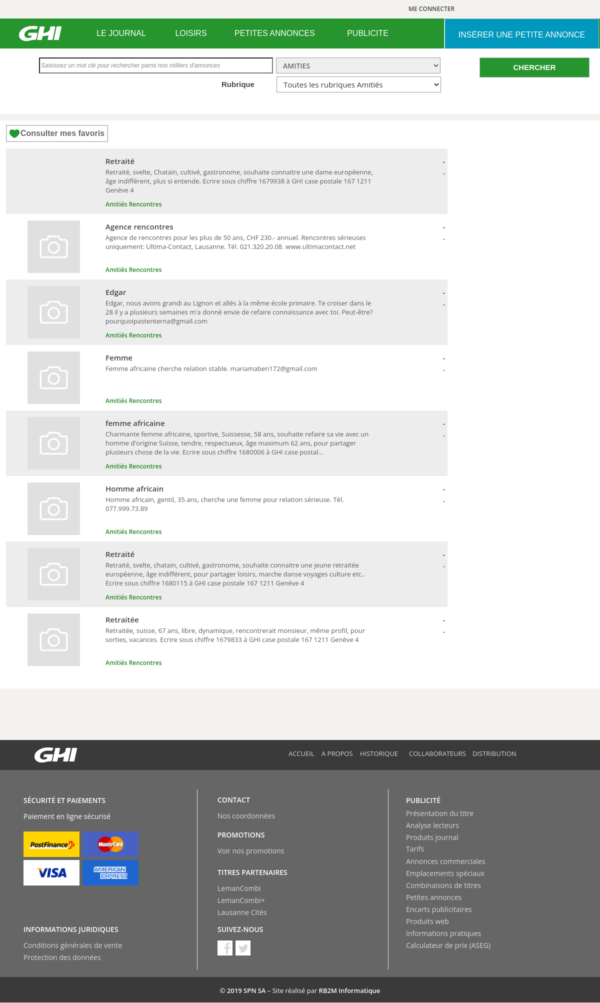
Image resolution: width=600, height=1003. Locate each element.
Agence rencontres (140, 227)
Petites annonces (434, 897)
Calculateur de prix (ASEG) (448, 945)
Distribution (494, 753)
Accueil (301, 753)
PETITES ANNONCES (274, 33)
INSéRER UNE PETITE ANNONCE (521, 34)
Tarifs (415, 849)
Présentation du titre (440, 813)
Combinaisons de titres (443, 885)
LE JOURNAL (121, 33)
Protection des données (62, 957)
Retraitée (122, 619)
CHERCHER (534, 67)
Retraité (120, 161)
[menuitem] (121, 33)
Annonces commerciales (446, 861)
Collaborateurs (437, 753)
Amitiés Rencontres (134, 204)
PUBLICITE (367, 33)
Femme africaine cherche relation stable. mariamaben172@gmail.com (212, 368)
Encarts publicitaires (439, 909)
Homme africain (135, 489)
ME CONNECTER (431, 8)
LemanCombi (239, 888)
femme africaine (135, 423)
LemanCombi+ (241, 900)
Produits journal (432, 837)
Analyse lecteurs (432, 825)
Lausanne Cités (242, 912)
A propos (337, 753)
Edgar (116, 292)
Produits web (427, 921)
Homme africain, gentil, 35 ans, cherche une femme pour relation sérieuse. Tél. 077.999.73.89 (225, 504)
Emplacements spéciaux (445, 873)
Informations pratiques (443, 933)
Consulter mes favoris (62, 133)
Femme (119, 357)
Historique (379, 753)
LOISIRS (190, 33)
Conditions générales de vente (73, 945)
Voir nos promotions (251, 851)
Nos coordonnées (246, 815)
